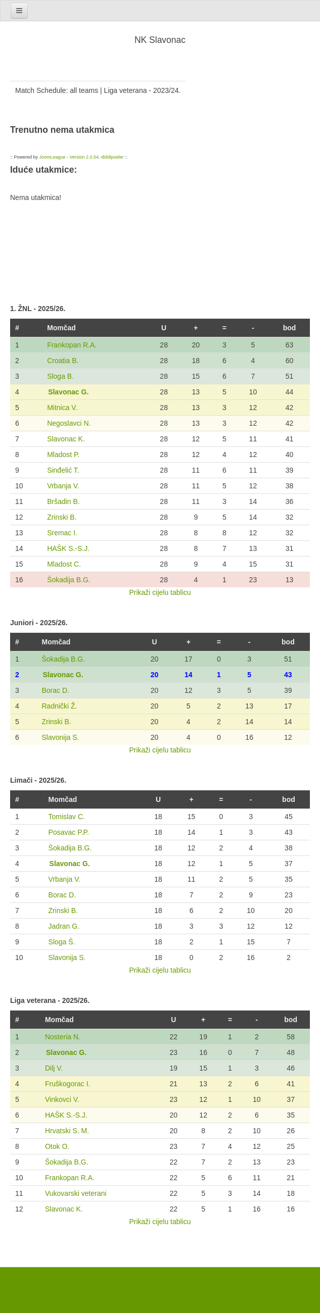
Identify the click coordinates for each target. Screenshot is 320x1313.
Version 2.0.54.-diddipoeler (97, 157)
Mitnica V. (62, 407)
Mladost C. (64, 564)
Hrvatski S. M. (67, 1131)
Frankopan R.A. (72, 345)
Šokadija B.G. (68, 580)
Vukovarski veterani (76, 1193)
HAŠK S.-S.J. (68, 548)
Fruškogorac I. (67, 1084)
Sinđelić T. (63, 470)
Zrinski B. (61, 517)
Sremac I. (62, 533)
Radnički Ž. (59, 706)
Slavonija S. (60, 737)
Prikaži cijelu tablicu (160, 592)
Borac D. (55, 690)
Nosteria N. (62, 1037)
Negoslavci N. (68, 423)
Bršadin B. (63, 501)
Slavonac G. (68, 392)
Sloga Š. (62, 942)
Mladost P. (63, 454)
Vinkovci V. (62, 1099)
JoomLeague (52, 157)
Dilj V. (54, 1068)
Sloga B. (60, 376)
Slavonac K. (66, 439)
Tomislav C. (67, 817)
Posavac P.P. (69, 832)
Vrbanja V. (63, 486)
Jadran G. (64, 926)
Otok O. (57, 1146)
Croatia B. (62, 361)
